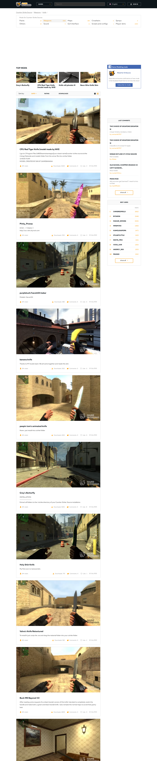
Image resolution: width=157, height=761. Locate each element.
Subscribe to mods (124, 85)
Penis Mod (114, 179)
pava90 (116, 254)
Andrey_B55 (118, 249)
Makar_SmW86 (119, 221)
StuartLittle (118, 235)
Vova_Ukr (117, 245)
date (33, 93)
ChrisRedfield (119, 211)
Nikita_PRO (118, 240)
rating (46, 93)
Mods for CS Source (124, 73)
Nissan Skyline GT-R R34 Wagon (123, 154)
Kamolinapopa (119, 230)
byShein (116, 216)
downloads (63, 93)
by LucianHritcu (115, 173)
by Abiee (113, 159)
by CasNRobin (115, 186)
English (114, 4)
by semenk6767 (115, 134)
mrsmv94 (117, 226)
